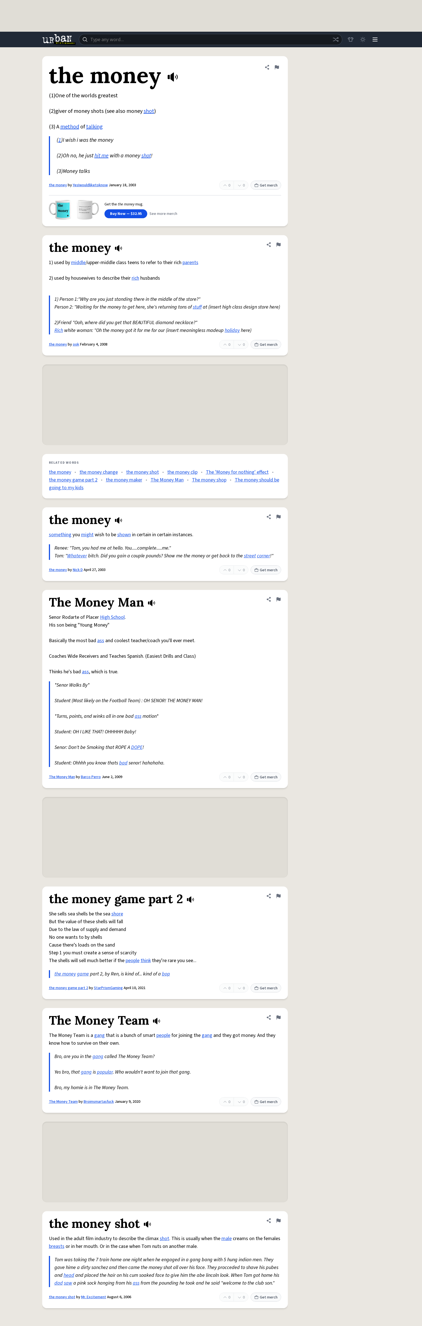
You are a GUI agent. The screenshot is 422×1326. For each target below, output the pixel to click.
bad (123, 762)
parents (190, 262)
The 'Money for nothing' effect (237, 472)
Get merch (266, 185)
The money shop (209, 479)
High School (112, 617)
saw (68, 1283)
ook (76, 344)
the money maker (124, 479)
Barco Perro (91, 777)
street (250, 555)
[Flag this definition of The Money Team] (278, 1017)
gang (99, 1035)
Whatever (77, 555)
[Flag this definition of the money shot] (278, 1220)
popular (105, 1072)
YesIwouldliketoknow (90, 185)
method (69, 127)
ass (100, 640)
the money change (98, 472)
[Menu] (375, 39)
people (132, 960)
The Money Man (167, 479)
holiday (232, 330)
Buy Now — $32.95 (126, 214)
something (60, 534)
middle (78, 262)
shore (117, 913)
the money (58, 185)
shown (124, 534)
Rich (58, 330)
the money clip (182, 472)
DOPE (137, 747)
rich (135, 278)
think (146, 960)
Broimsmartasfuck (99, 1101)
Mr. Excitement (93, 1297)
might (87, 534)
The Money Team (63, 1101)
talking (94, 127)
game (83, 973)
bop (166, 973)
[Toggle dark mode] (363, 39)
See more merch (163, 214)
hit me (101, 156)
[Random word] (335, 39)
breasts (56, 1246)
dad (58, 1283)
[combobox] (210, 39)
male (226, 1238)
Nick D (78, 570)
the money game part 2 (73, 479)
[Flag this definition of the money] (276, 67)
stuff (197, 307)
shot (149, 111)
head (69, 1275)
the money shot (142, 472)
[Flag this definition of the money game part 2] (278, 896)
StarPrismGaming (108, 988)
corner (263, 555)
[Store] (351, 39)
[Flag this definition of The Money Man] (278, 599)
